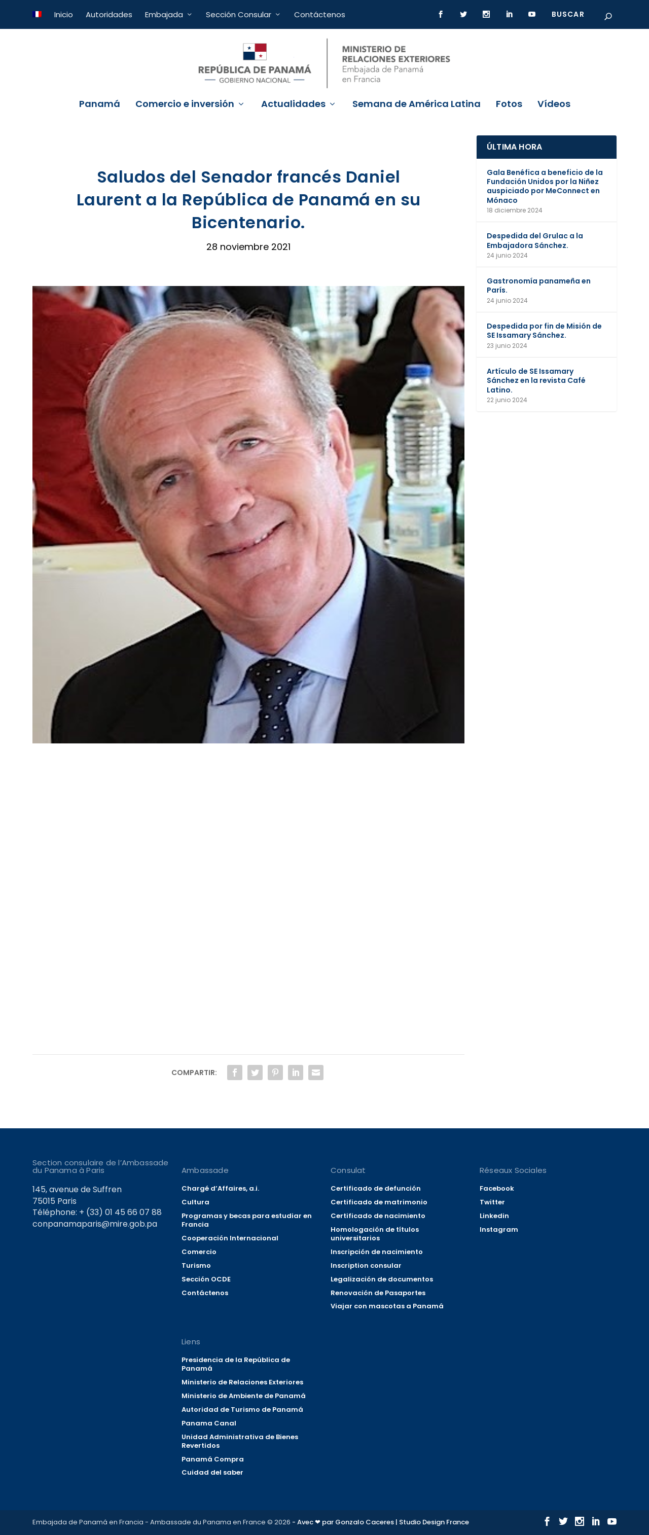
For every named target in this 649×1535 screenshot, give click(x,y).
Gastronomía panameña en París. (539, 285)
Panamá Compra (213, 1459)
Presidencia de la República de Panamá (236, 1364)
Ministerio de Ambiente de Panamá (244, 1396)
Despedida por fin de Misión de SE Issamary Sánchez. (544, 330)
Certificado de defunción (376, 1188)
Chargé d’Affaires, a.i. (220, 1188)
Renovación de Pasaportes (378, 1293)
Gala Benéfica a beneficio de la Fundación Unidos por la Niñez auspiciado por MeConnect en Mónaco (545, 186)
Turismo (196, 1265)
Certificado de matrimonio (379, 1202)
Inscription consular (366, 1265)
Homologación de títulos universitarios (375, 1234)
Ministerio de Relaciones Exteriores (242, 1382)
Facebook (497, 1188)
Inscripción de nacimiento (377, 1252)
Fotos (509, 105)
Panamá (99, 105)
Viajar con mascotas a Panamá (387, 1306)
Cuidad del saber (212, 1472)
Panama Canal (209, 1423)
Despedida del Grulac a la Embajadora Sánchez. (535, 240)
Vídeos (553, 105)
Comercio (199, 1252)
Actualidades (293, 105)
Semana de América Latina (416, 105)
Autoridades (109, 14)
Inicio (63, 14)
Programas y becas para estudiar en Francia (247, 1220)
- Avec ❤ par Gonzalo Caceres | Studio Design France (380, 1522)
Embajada (164, 14)
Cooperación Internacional (230, 1238)
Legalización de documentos (382, 1279)
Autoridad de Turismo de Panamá (242, 1409)
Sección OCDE (206, 1279)
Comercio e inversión (184, 105)
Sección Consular (238, 14)
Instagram (499, 1229)
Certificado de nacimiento (378, 1216)
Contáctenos (319, 14)
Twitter (492, 1202)
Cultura (195, 1202)
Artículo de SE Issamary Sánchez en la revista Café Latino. (536, 380)
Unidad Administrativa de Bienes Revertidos (240, 1441)
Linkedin (494, 1216)
